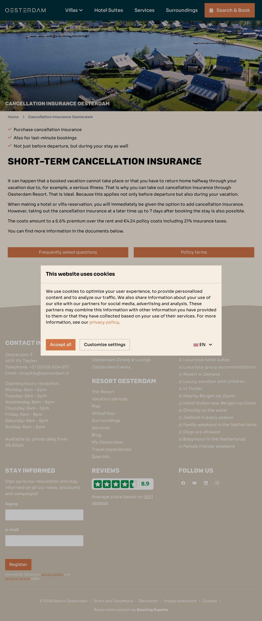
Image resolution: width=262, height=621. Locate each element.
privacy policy (104, 322)
